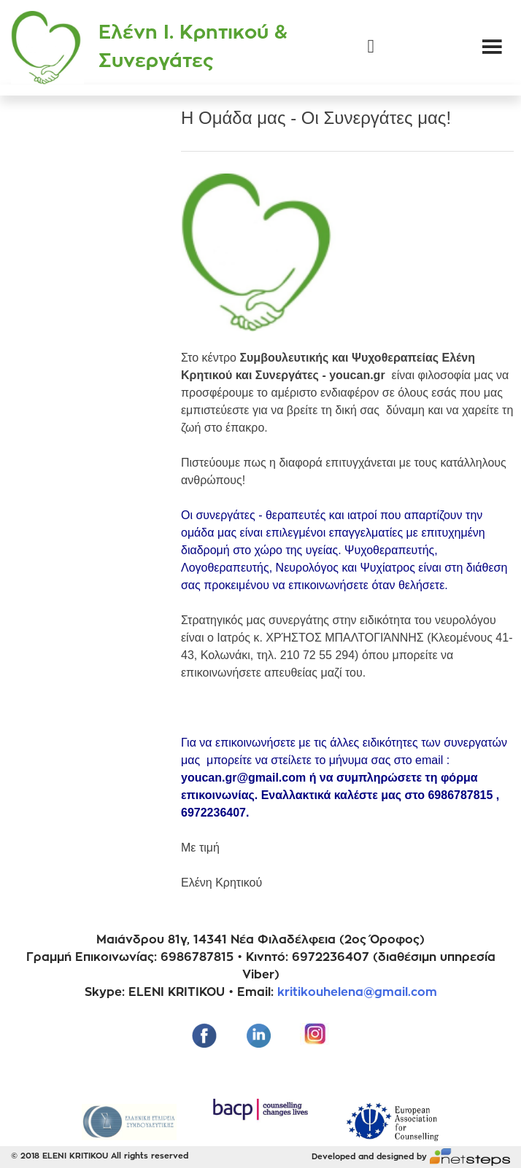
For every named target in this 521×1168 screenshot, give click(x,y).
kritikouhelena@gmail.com (357, 992)
